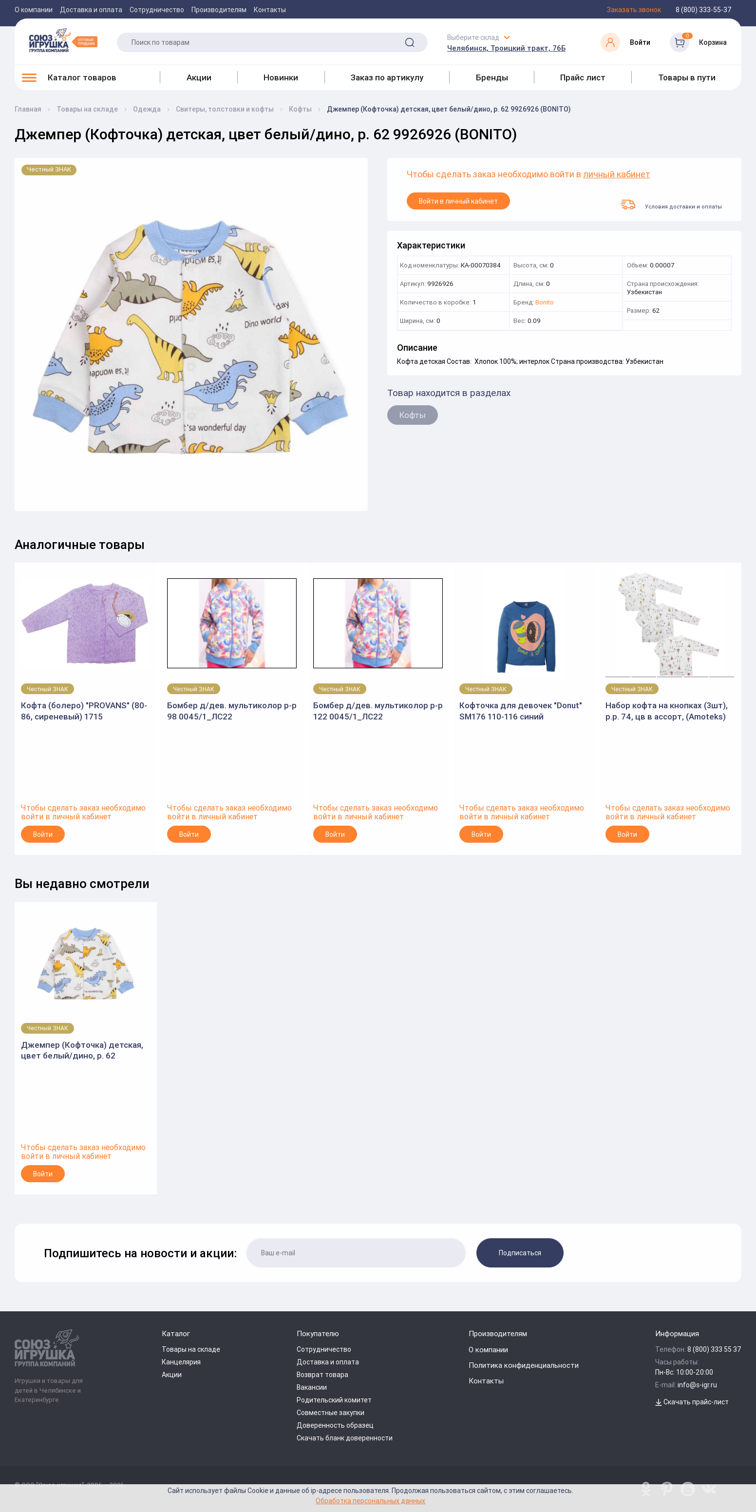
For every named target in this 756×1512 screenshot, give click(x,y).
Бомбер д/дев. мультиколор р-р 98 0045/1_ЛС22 (232, 710)
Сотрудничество (157, 10)
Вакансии (312, 1387)
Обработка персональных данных (370, 1500)
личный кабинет (616, 175)
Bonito (544, 302)
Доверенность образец (335, 1425)
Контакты (270, 10)
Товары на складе (191, 1349)
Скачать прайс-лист (692, 1402)
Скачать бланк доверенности (345, 1438)
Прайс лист (582, 77)
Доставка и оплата (91, 10)
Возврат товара (322, 1375)
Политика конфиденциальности (524, 1365)
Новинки (281, 77)
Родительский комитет (334, 1400)
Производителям (218, 10)
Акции (199, 77)
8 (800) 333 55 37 (714, 1349)
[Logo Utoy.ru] (63, 40)
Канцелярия (181, 1362)
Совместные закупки (330, 1413)
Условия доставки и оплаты (671, 204)
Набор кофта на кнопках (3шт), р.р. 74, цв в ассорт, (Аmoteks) (666, 710)
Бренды (492, 77)
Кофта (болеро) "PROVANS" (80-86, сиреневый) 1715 (84, 710)
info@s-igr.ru (697, 1385)
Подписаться (520, 1252)
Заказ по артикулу (387, 77)
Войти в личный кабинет (458, 201)
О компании (34, 10)
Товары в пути (687, 77)
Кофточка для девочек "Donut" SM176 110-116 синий (520, 710)
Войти (43, 834)
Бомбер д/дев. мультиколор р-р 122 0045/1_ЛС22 (378, 710)
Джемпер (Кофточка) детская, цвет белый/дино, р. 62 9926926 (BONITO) (82, 1050)
